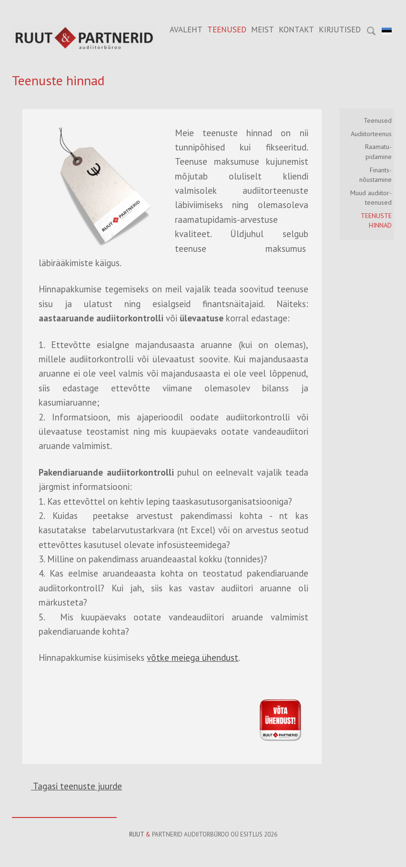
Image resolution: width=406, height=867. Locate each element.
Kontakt (296, 30)
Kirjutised (340, 30)
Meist (262, 30)
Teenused (226, 30)
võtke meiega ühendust (192, 657)
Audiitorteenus (371, 134)
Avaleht (186, 30)
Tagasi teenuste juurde (76, 786)
